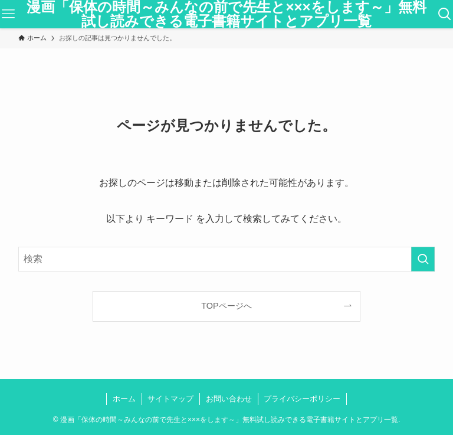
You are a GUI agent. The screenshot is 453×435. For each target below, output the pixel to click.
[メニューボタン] (8, 14)
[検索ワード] (226, 259)
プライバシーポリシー (302, 398)
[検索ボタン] (444, 14)
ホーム (124, 398)
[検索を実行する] (423, 259)
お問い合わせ (229, 398)
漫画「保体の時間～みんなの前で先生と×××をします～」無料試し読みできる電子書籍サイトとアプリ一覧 (226, 14)
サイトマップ (170, 398)
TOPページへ (226, 305)
